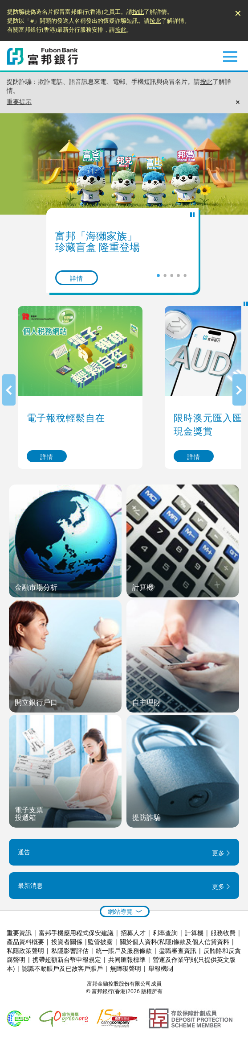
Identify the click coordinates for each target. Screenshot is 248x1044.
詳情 (76, 278)
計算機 (194, 932)
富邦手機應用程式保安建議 (76, 932)
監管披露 (100, 941)
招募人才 (133, 932)
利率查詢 (165, 932)
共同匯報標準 (127, 959)
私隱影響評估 (70, 950)
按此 (138, 12)
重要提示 (19, 101)
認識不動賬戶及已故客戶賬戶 (62, 968)
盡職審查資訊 (177, 950)
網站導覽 (120, 911)
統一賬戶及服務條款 (124, 950)
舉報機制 (160, 968)
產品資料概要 (25, 941)
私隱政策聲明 (25, 950)
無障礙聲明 (125, 968)
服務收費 (223, 932)
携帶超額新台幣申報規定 (67, 959)
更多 (218, 853)
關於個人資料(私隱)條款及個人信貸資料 (174, 941)
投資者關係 (66, 941)
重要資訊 (19, 932)
